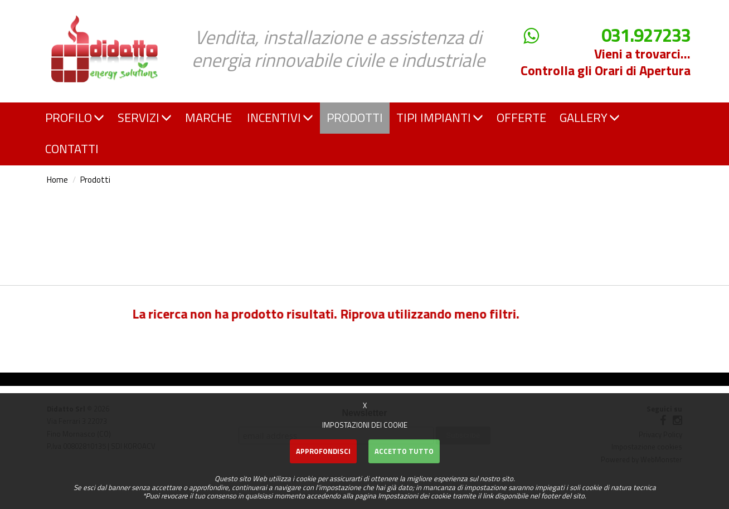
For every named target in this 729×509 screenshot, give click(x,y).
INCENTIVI (280, 117)
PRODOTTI (355, 117)
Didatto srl (70, 10)
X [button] (365, 405)
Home (57, 179)
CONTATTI (72, 148)
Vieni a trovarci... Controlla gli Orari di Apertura (606, 62)
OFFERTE (521, 117)
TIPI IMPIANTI (439, 117)
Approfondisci (323, 451)
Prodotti (95, 179)
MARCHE (208, 117)
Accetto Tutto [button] (404, 451)
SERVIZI (145, 117)
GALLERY (590, 117)
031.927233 (646, 35)
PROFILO (74, 117)
